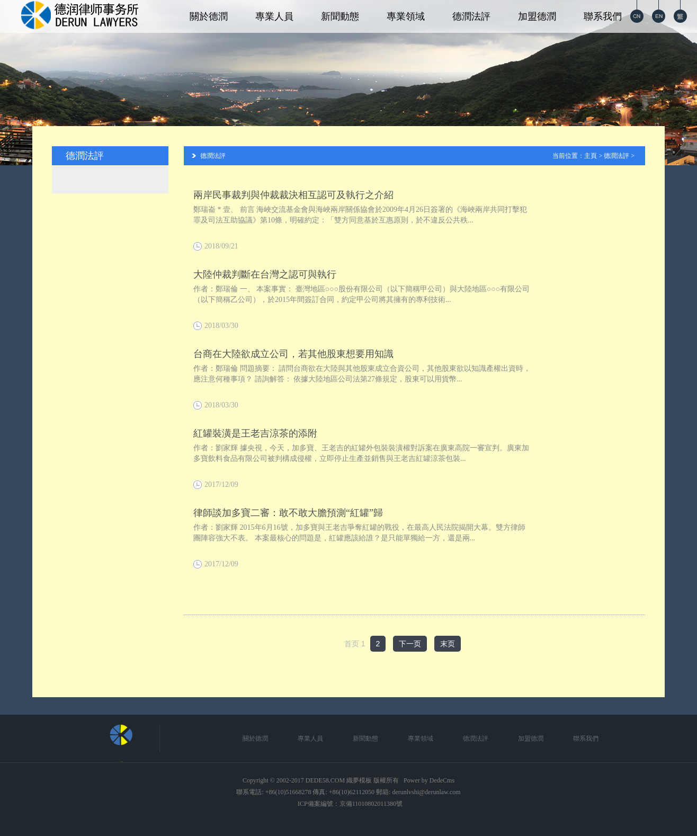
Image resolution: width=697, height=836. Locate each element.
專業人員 (274, 16)
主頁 (590, 155)
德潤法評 (471, 16)
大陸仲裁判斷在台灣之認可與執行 (264, 274)
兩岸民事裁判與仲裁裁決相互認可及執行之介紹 (293, 195)
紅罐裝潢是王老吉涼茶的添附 (255, 433)
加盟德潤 (537, 16)
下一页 (410, 643)
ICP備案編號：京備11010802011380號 (350, 803)
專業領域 (406, 16)
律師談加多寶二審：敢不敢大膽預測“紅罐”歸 (288, 513)
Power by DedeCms (429, 780)
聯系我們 (603, 16)
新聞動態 (340, 16)
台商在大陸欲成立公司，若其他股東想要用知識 (293, 354)
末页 (447, 643)
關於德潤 (209, 16)
